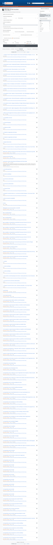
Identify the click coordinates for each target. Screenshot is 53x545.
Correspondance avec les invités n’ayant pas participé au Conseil (14, 513)
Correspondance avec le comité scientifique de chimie (12, 382)
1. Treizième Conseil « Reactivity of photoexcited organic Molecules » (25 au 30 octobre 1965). (19, 59)
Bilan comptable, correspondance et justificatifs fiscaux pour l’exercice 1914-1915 (17, 232)
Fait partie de (42, 11)
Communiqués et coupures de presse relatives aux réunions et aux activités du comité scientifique (19, 343)
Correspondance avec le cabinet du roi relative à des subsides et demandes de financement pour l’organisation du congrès (19, 377)
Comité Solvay (5, 290)
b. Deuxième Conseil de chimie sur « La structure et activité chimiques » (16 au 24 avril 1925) (19, 193)
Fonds (45, 31)
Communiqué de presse (7, 295)
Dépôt (4, 23)
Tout (40, 20)
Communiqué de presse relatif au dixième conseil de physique (13, 300)
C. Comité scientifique (7, 266)
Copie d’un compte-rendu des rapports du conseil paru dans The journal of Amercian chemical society (19, 353)
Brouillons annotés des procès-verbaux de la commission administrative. (15, 256)
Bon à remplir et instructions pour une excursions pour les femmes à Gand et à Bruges (18, 241)
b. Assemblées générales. (7, 169)
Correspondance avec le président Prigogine (10, 421)
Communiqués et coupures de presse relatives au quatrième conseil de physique (17, 338)
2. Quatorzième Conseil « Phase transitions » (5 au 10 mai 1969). (14, 69)
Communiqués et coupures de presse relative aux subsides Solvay (14, 324)
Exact (34, 43)
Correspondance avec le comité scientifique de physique (12, 387)
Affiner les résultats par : (45, 8)
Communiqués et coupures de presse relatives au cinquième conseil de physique (17, 329)
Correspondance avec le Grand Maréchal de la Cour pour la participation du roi (16, 392)
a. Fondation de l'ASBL (7, 127)
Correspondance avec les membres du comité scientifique (13, 523)
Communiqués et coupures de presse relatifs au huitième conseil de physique (16, 309)
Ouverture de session (49, 3)
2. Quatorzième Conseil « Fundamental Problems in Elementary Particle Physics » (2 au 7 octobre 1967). (19, 64)
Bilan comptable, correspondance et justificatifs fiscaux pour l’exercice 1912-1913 (17, 222)
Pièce (45, 22)
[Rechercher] (38, 3)
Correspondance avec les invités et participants (11, 508)
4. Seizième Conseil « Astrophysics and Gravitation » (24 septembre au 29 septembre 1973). (18, 83)
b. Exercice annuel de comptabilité (9, 198)
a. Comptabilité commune (7, 117)
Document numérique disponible (19, 31)
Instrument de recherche (30, 31)
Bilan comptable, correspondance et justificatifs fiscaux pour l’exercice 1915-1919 (17, 237)
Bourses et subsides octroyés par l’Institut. (10, 246)
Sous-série (45, 23)
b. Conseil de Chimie (6, 188)
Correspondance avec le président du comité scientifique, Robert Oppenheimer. (16, 416)
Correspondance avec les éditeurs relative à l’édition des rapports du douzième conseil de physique (19, 445)
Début (4, 41)
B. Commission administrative (8, 178)
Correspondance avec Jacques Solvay (9, 363)
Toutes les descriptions (16, 38)
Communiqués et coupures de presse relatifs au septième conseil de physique (16, 314)
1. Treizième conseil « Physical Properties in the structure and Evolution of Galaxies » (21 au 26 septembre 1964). (19, 54)
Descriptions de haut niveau (8, 38)
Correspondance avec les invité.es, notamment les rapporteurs (14, 455)
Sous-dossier (45, 28)
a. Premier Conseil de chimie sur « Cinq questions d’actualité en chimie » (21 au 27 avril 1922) (19, 146)
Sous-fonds (45, 29)
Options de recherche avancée (8, 14)
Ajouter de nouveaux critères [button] (8, 20)
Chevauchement (30, 43)
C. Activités (5, 261)
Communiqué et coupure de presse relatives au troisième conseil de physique (16, 304)
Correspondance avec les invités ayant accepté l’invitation (13, 498)
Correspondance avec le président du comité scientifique (13, 401)
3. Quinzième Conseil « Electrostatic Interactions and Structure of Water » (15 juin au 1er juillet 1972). (19, 74)
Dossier (45, 25)
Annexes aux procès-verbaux (8, 156)
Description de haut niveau (7, 26)
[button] (27, 3)
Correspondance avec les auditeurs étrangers (11, 435)
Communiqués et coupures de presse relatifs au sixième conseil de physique (16, 319)
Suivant (28, 543)
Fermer (11, 8)
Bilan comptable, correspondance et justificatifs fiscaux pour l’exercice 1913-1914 (17, 227)
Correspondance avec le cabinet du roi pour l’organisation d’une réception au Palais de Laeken (19, 372)
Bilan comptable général (7, 212)
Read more (8, 165)
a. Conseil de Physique (7, 122)
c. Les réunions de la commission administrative (11, 280)
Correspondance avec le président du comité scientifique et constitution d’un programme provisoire (19, 406)
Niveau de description (6, 31)
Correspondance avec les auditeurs (9, 426)
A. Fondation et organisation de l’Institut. (10, 137)
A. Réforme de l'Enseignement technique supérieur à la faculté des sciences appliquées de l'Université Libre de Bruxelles (19, 112)
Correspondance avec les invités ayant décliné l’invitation (12, 503)
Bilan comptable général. (7, 217)
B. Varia (4, 203)
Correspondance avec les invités (8, 460)
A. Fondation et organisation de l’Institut (10, 132)
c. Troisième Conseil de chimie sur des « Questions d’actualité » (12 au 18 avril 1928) (17, 285)
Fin (15, 41)
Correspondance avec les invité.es (9, 450)
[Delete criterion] (37, 18)
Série (45, 26)
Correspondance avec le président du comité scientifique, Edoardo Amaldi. (16, 411)
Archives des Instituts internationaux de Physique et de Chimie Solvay (16, 56)
